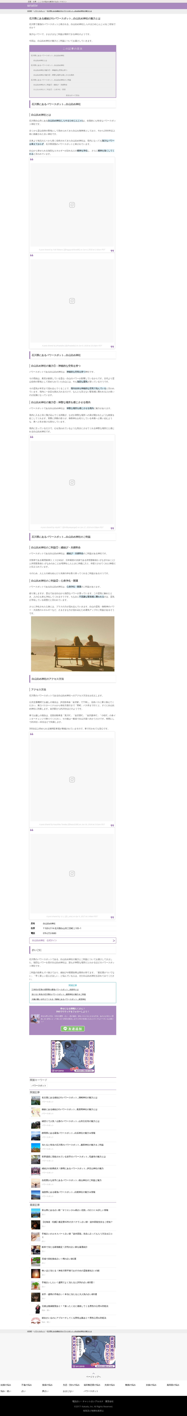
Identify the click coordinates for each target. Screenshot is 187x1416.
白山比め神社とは (40, 60)
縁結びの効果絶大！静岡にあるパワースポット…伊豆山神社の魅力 (73, 1168)
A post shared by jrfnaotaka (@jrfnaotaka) (59, 346)
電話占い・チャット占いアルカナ (87, 1401)
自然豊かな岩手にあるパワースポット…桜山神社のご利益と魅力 (72, 1180)
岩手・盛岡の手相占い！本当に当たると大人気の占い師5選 (69, 1294)
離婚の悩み (130, 1384)
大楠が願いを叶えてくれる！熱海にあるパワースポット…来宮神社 (59, 999)
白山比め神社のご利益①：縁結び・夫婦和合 (50, 84)
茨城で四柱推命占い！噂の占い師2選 (59, 1258)
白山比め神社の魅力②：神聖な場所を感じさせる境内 (54, 75)
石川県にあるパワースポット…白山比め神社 (47, 55)
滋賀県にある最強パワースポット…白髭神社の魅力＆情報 (68, 1192)
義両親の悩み (173, 1384)
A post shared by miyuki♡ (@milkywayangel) (59, 527)
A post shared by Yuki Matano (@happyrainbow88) (59, 250)
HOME (29, 11)
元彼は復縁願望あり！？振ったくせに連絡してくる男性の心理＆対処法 (75, 1306)
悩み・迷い (6, 1391)
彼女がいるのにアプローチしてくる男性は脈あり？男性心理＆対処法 (74, 1317)
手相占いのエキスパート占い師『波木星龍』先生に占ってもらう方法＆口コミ (77, 1235)
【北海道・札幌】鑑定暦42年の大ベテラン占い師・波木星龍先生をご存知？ (77, 1221)
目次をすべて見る (72, 95)
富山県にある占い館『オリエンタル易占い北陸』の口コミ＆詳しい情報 (75, 1210)
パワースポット (39, 11)
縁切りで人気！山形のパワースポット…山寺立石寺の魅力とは (70, 1121)
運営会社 (109, 1401)
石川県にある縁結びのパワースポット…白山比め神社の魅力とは (69, 11)
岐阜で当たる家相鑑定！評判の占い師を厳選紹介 (65, 1247)
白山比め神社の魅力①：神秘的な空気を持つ (50, 70)
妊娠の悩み (151, 1384)
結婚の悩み (6, 1384)
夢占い (45, 1391)
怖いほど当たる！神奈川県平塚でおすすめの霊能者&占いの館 (70, 1270)
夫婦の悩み (110, 1384)
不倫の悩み (26, 1384)
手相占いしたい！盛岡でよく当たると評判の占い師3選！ (68, 1282)
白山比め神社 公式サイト (44, 940)
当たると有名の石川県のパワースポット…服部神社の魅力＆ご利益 (59, 994)
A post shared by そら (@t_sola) (59, 916)
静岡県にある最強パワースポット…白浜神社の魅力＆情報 (68, 1133)
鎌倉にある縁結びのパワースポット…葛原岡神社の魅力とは (69, 1109)
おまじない (68, 1391)
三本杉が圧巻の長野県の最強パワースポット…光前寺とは (55, 989)
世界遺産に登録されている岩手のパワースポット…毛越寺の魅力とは (74, 1156)
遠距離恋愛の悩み (92, 1384)
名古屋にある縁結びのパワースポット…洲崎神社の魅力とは (69, 1097)
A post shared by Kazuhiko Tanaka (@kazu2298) (59, 824)
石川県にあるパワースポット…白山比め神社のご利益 (51, 80)
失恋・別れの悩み (71, 1384)
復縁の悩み (47, 1384)
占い (23, 1391)
